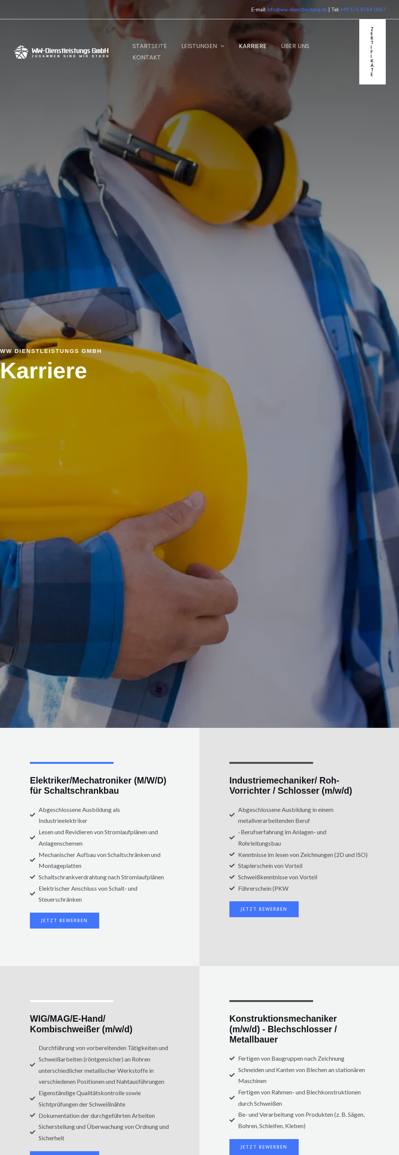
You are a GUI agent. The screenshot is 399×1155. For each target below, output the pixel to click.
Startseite (148, 46)
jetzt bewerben (64, 920)
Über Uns (287, 46)
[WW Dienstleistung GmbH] (61, 51)
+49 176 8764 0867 (363, 9)
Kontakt (145, 57)
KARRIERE (247, 46)
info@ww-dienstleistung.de (297, 9)
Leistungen (199, 46)
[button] (217, 46)
